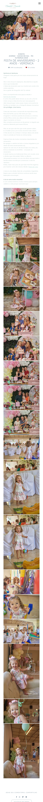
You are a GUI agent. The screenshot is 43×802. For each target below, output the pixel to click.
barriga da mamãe (9, 96)
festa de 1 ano (33, 166)
